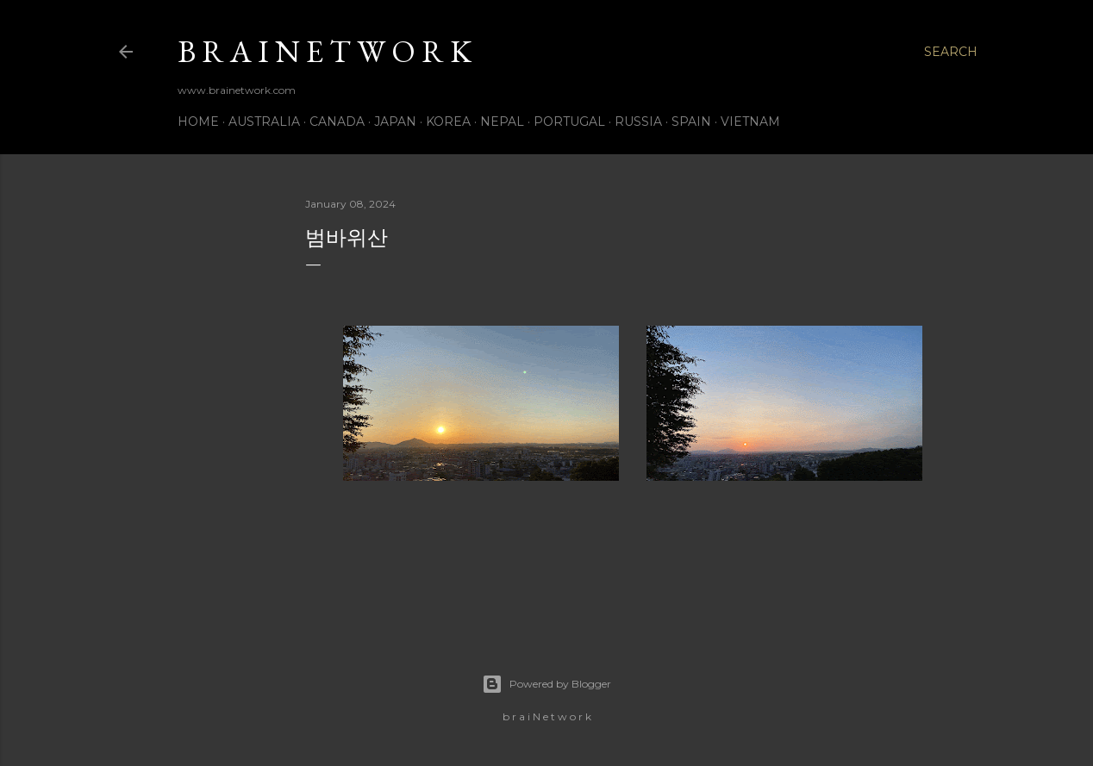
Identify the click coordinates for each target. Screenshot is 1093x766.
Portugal (569, 121)
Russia (638, 121)
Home (198, 121)
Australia (264, 121)
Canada (337, 121)
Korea (448, 121)
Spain (691, 121)
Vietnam (750, 121)
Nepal (502, 121)
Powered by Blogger (546, 684)
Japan (395, 121)
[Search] (950, 51)
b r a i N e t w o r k (325, 51)
